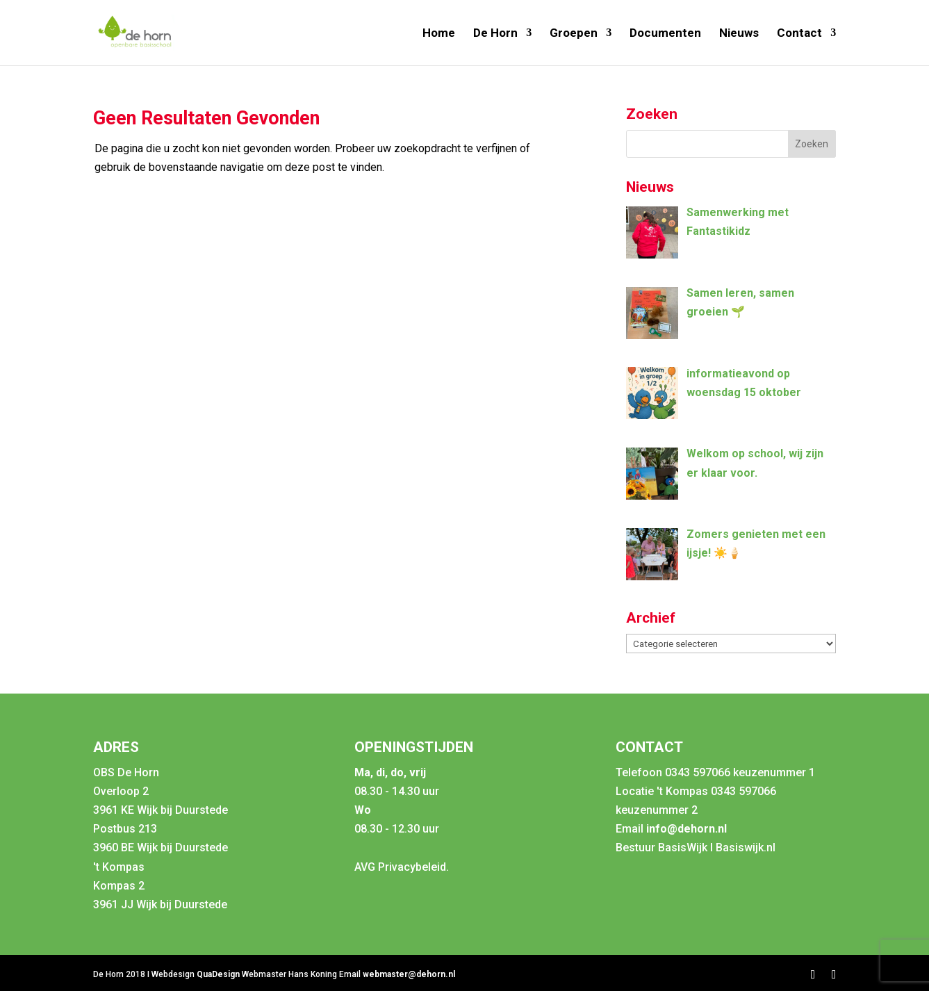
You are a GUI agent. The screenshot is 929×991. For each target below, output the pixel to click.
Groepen (574, 34)
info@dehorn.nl (686, 828)
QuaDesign (219, 974)
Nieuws (739, 34)
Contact (799, 34)
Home (438, 34)
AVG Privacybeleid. (401, 867)
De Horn (495, 34)
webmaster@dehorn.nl (409, 974)
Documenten (665, 34)
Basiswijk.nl (745, 847)
